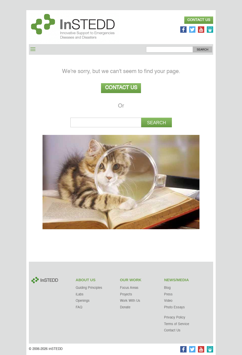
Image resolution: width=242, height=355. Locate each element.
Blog (167, 288)
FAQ (79, 307)
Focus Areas (129, 288)
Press (168, 294)
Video (168, 301)
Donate (125, 307)
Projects (126, 294)
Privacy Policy (174, 317)
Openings (83, 301)
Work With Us (130, 301)
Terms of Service (176, 324)
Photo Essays (174, 307)
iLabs (80, 294)
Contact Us (198, 20)
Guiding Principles (89, 288)
